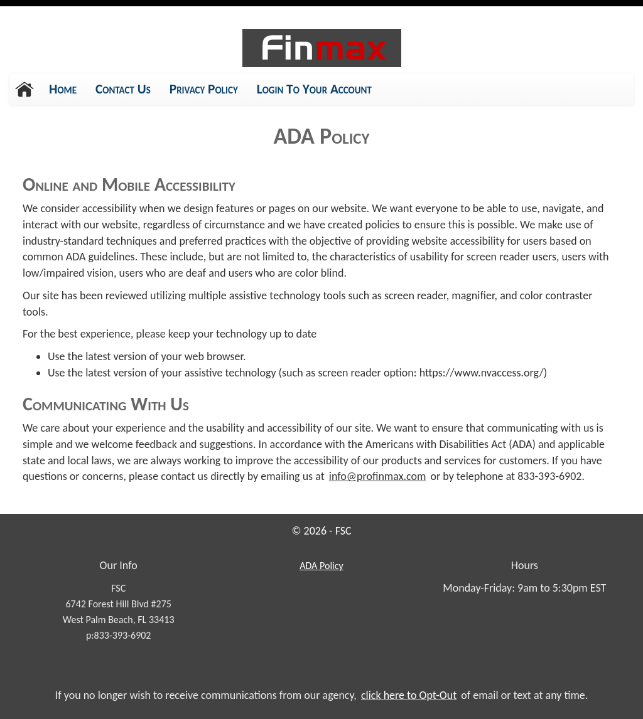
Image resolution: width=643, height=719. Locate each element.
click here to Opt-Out (409, 695)
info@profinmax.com (377, 476)
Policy (321, 566)
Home (63, 89)
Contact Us (123, 89)
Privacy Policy (203, 92)
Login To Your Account (314, 89)
